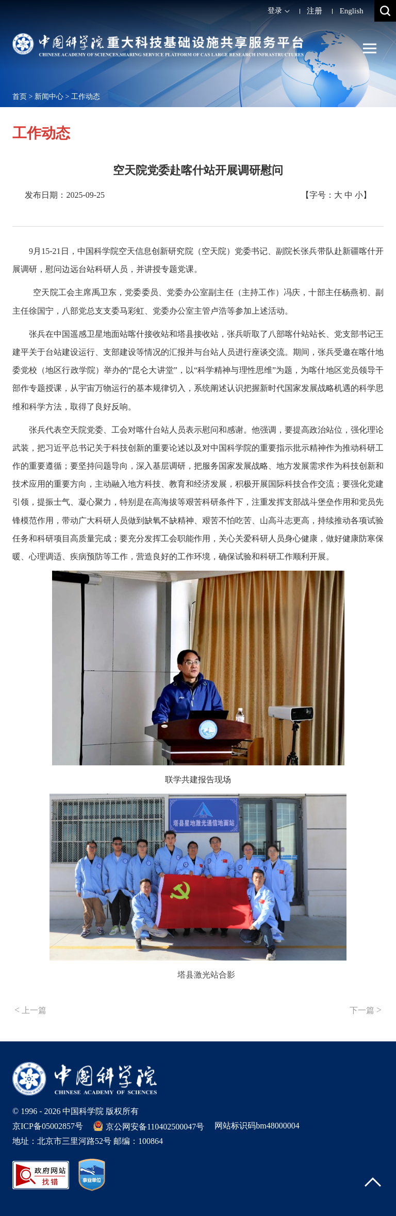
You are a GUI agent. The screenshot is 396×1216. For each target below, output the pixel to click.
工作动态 (85, 96)
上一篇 (30, 1010)
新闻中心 (49, 96)
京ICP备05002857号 (47, 1126)
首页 (19, 96)
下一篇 (366, 1010)
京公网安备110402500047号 (148, 1126)
